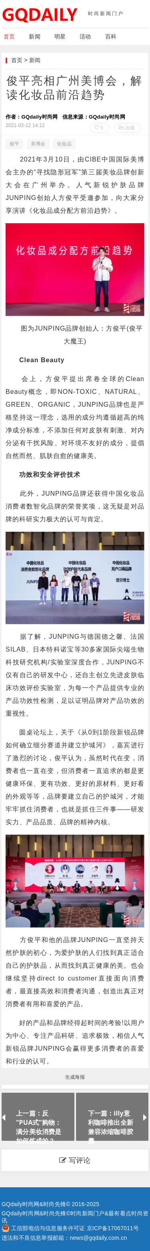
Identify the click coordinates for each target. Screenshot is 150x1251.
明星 (60, 36)
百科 (110, 36)
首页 (9, 36)
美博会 (38, 144)
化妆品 (64, 144)
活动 (85, 36)
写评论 (74, 1160)
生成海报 (75, 1077)
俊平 (14, 144)
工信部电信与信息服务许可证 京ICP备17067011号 (75, 1228)
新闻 (34, 36)
